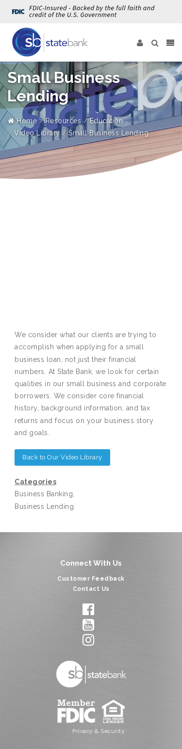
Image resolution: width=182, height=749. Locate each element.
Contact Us (91, 589)
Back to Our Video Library (62, 457)
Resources (64, 121)
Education (106, 121)
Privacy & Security (98, 731)
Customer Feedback (91, 578)
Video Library (37, 133)
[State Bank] (50, 42)
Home (22, 121)
